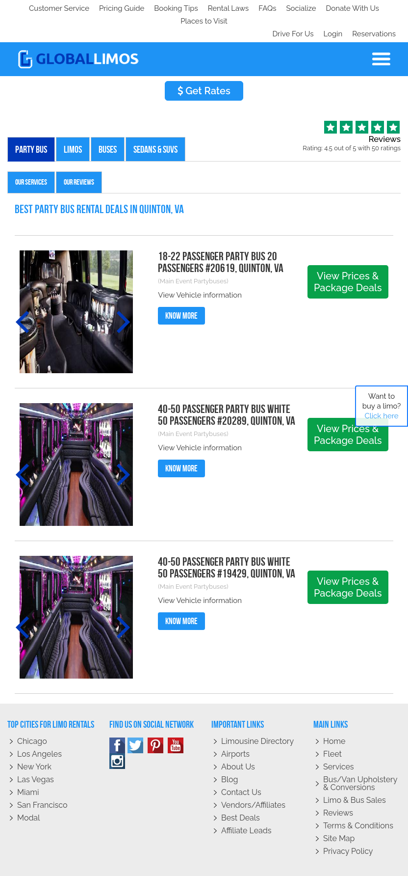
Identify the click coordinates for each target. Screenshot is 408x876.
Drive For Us (288, 8)
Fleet (332, 728)
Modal (28, 792)
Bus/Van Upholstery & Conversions (360, 757)
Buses (108, 123)
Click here (381, 415)
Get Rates (204, 65)
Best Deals (240, 792)
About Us (238, 741)
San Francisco (42, 779)
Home (334, 715)
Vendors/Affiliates (253, 779)
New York (34, 741)
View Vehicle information (200, 269)
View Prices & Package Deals (348, 256)
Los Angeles (39, 728)
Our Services (31, 156)
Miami (28, 766)
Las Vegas (35, 754)
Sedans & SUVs (155, 123)
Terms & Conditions (358, 800)
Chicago (32, 715)
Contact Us (241, 766)
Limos (73, 123)
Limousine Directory (257, 715)
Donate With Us (152, 8)
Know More (181, 290)
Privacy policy (348, 825)
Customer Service (42, 8)
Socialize (99, 8)
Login (330, 8)
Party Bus (31, 123)
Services (338, 741)
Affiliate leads (246, 805)
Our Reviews (79, 156)
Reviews (338, 787)
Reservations (374, 8)
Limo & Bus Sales (354, 774)
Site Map (339, 813)
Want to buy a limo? (381, 406)
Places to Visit (214, 8)
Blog (229, 754)
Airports (235, 728)
